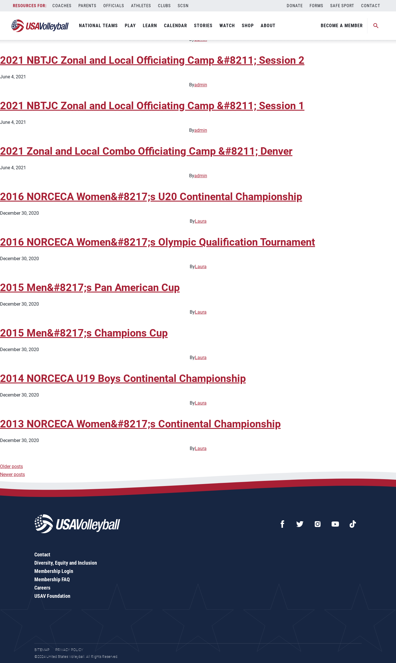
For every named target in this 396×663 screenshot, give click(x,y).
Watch (227, 25)
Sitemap (42, 650)
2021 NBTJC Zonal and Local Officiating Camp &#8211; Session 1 (152, 106)
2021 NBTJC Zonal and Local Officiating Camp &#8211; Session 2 (152, 60)
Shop (248, 25)
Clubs (164, 5)
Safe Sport (342, 5)
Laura (201, 221)
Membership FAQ (52, 579)
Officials (113, 5)
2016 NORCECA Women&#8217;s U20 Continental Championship (151, 197)
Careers (42, 588)
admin (200, 84)
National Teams (98, 25)
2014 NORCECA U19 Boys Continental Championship (123, 379)
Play (130, 25)
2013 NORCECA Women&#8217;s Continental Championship (140, 424)
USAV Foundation (52, 596)
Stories (203, 25)
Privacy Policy (69, 650)
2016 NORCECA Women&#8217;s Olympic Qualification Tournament (157, 242)
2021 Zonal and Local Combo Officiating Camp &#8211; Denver (146, 151)
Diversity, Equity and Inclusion (65, 563)
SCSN (183, 5)
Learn (150, 25)
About (268, 25)
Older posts (11, 466)
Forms (316, 5)
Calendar (175, 25)
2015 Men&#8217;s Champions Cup (84, 333)
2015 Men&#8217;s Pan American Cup (90, 288)
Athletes (141, 5)
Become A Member (342, 25)
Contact (370, 5)
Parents (87, 5)
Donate (295, 5)
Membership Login (53, 571)
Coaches (62, 5)
